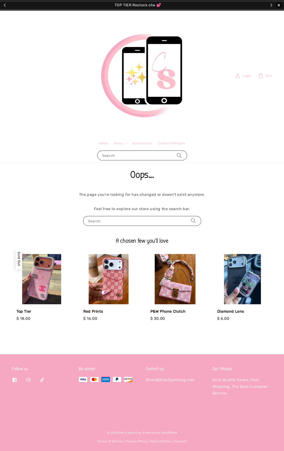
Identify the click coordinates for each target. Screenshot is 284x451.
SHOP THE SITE (160, 5)
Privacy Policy (137, 441)
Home (103, 143)
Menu (118, 143)
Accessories (142, 143)
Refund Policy (161, 441)
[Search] (179, 155)
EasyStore (169, 432)
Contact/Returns (171, 143)
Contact (180, 441)
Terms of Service (110, 441)
